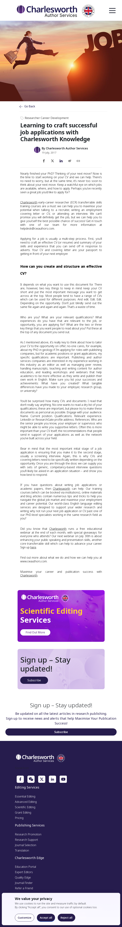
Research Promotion (28, 834)
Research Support (26, 840)
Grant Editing (23, 812)
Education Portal (25, 867)
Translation (22, 850)
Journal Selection (25, 845)
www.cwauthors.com (33, 561)
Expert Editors (24, 872)
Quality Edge (23, 877)
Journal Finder (24, 883)
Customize (24, 917)
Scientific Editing (25, 807)
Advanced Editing (26, 802)
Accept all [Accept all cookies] (46, 917)
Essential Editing (25, 796)
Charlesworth (28, 202)
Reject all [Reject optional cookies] (66, 917)
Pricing (19, 818)
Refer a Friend (24, 888)
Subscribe (34, 680)
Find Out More (35, 632)
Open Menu (112, 10)
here (33, 547)
